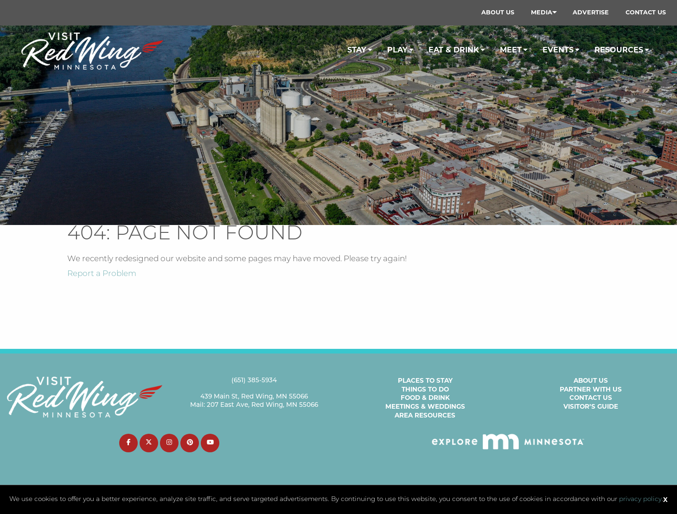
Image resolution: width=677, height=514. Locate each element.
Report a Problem (101, 274)
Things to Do (425, 389)
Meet (511, 49)
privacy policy (640, 499)
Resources (618, 49)
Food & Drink (425, 397)
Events (558, 49)
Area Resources (425, 415)
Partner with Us (591, 389)
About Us (497, 12)
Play (397, 49)
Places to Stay (425, 380)
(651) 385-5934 (254, 381)
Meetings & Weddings (425, 406)
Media (541, 12)
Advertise (591, 12)
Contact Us (646, 12)
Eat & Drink (453, 49)
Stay (356, 49)
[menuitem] (498, 12)
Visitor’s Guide (590, 406)
